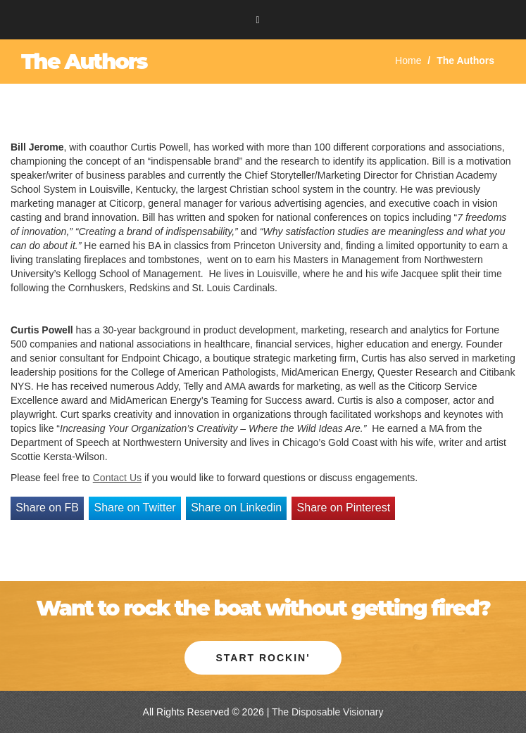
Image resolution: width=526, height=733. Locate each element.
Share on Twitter (134, 508)
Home (408, 60)
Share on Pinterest (344, 508)
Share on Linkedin (236, 508)
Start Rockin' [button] (262, 657)
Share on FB (47, 508)
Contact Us (117, 477)
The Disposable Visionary (328, 712)
